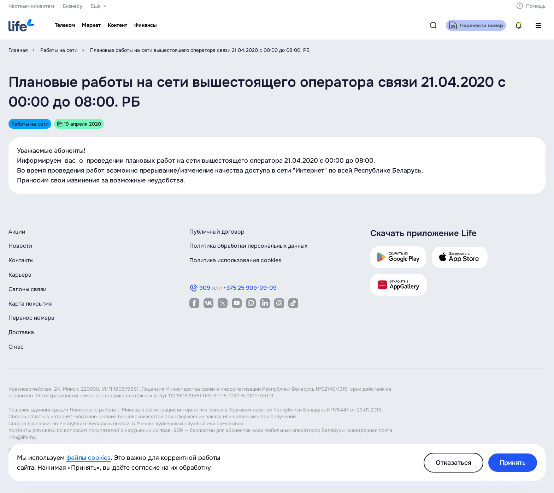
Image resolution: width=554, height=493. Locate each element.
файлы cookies (88, 458)
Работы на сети (58, 50)
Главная (18, 50)
